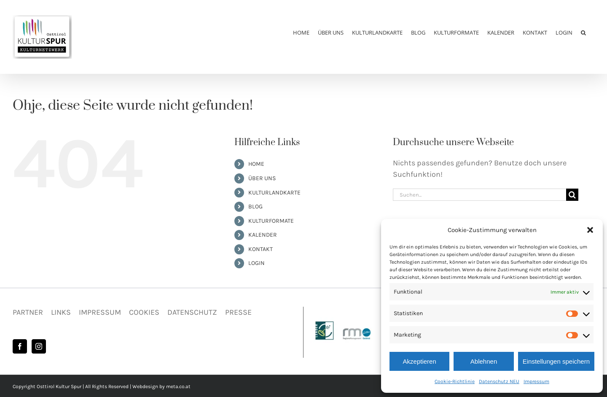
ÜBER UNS (262, 178)
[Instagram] (39, 346)
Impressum (536, 381)
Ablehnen (483, 361)
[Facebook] (20, 346)
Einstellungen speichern (556, 361)
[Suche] (572, 195)
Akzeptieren (419, 361)
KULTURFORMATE (271, 220)
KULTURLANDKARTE (274, 192)
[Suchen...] (479, 195)
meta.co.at (178, 386)
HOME (256, 163)
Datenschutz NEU (499, 381)
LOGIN (256, 263)
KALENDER (262, 234)
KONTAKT (260, 249)
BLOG (255, 206)
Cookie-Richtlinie (455, 381)
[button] (590, 230)
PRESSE (238, 312)
